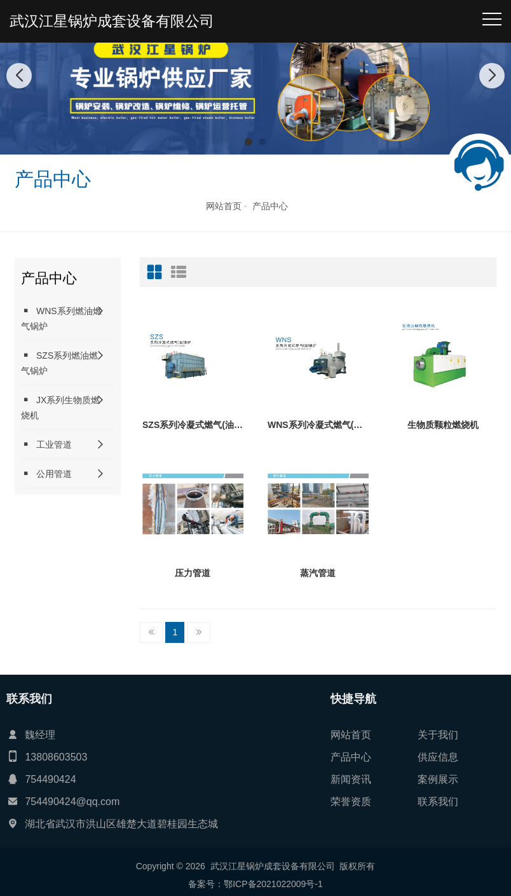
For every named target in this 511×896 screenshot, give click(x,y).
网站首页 (224, 206)
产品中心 (270, 206)
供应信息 (438, 757)
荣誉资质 (350, 801)
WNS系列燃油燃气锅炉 (61, 318)
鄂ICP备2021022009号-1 (273, 884)
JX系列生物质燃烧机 (60, 407)
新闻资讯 (350, 779)
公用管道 (46, 473)
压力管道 (192, 573)
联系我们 (438, 801)
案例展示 (438, 779)
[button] (248, 142)
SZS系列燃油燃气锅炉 (59, 363)
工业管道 (46, 444)
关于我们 (438, 734)
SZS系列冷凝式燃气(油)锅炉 (192, 425)
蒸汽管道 (318, 573)
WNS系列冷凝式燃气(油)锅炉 (318, 425)
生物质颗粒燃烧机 (443, 425)
